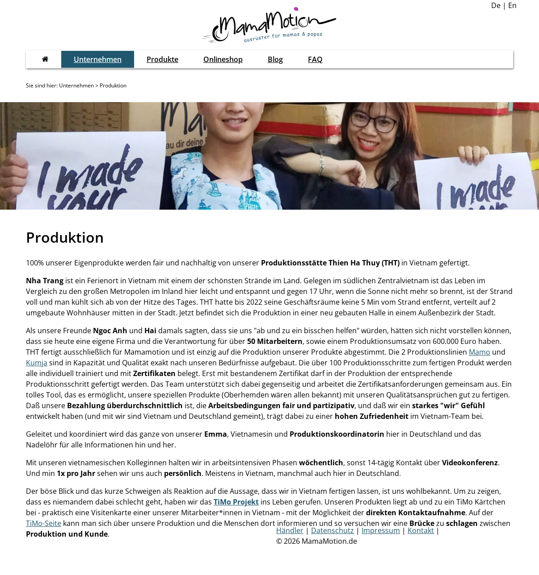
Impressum (381, 530)
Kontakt (421, 530)
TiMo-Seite (43, 523)
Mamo (479, 352)
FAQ (315, 59)
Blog (275, 59)
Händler (289, 530)
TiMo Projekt (236, 502)
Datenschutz (332, 530)
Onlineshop (223, 59)
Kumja (36, 363)
